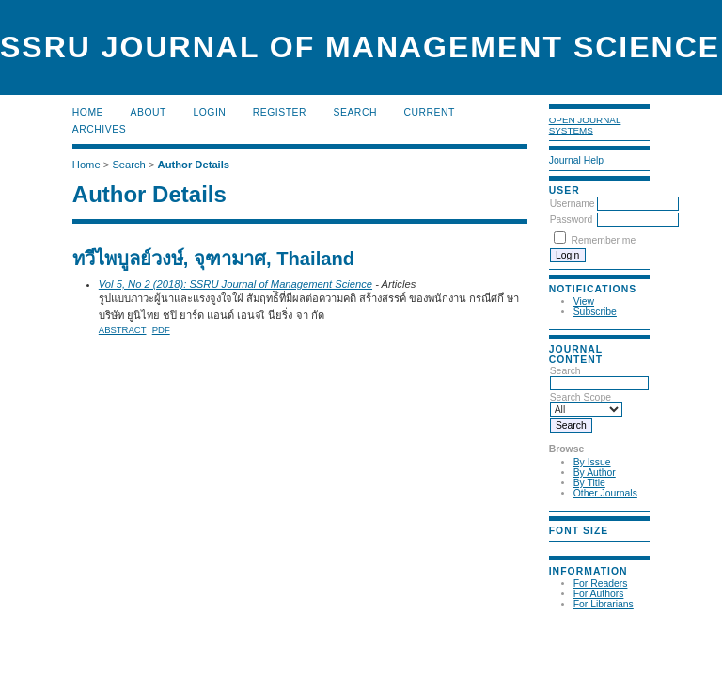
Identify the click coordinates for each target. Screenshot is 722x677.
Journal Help (576, 160)
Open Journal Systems (585, 125)
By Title (589, 483)
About (148, 112)
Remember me (604, 240)
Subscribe (595, 312)
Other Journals (605, 493)
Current (428, 112)
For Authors (598, 594)
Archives (99, 129)
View (583, 301)
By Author (594, 472)
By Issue (592, 462)
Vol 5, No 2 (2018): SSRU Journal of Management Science (235, 284)
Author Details (193, 164)
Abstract (123, 329)
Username (572, 203)
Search (599, 377)
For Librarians (603, 604)
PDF (161, 329)
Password (571, 219)
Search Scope (586, 403)
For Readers (600, 583)
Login (209, 112)
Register (279, 112)
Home (87, 112)
